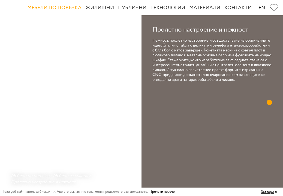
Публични (132, 7)
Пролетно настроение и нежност (43, 182)
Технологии (167, 7)
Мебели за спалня (70, 176)
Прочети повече (162, 192)
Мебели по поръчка (54, 7)
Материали (204, 7)
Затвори (267, 192)
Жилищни (100, 7)
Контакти (238, 7)
